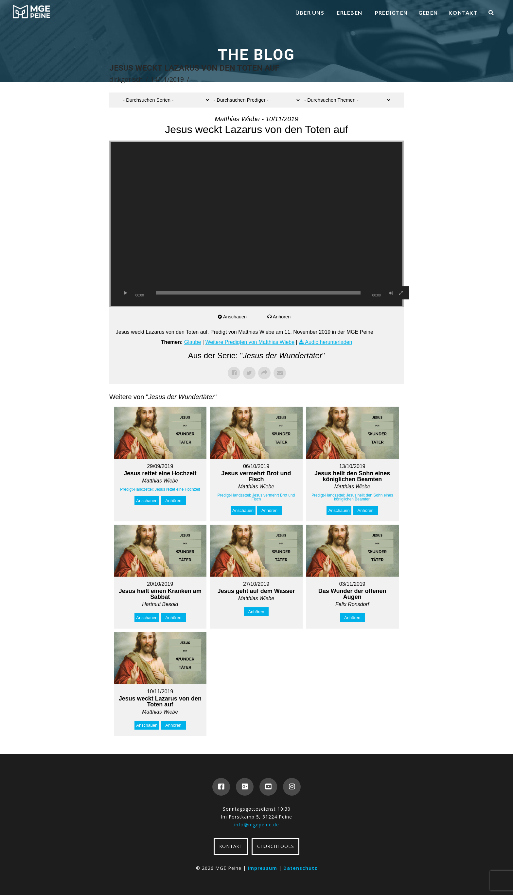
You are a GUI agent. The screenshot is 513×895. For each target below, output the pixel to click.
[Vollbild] (401, 293)
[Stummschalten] (391, 293)
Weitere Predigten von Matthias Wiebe (249, 342)
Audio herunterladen (328, 342)
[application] (256, 224)
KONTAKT (231, 846)
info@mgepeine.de (256, 824)
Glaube (192, 342)
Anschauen (236, 316)
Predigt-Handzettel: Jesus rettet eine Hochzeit (160, 489)
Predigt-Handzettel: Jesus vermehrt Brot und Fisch (256, 497)
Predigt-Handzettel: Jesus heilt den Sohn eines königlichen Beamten (352, 497)
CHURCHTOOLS (275, 846)
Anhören (283, 316)
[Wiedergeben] (125, 293)
